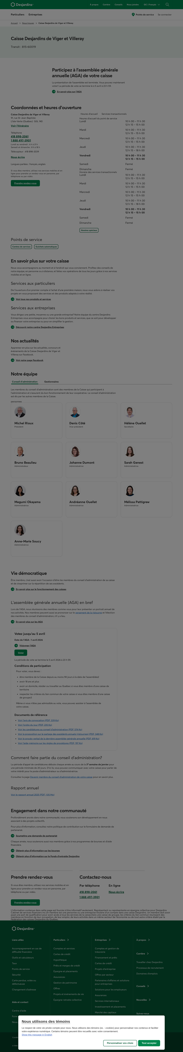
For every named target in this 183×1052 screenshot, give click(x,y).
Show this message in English (37, 1035)
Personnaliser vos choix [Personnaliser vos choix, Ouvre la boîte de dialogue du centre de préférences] (120, 1043)
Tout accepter (149, 1043)
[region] (91, 1032)
